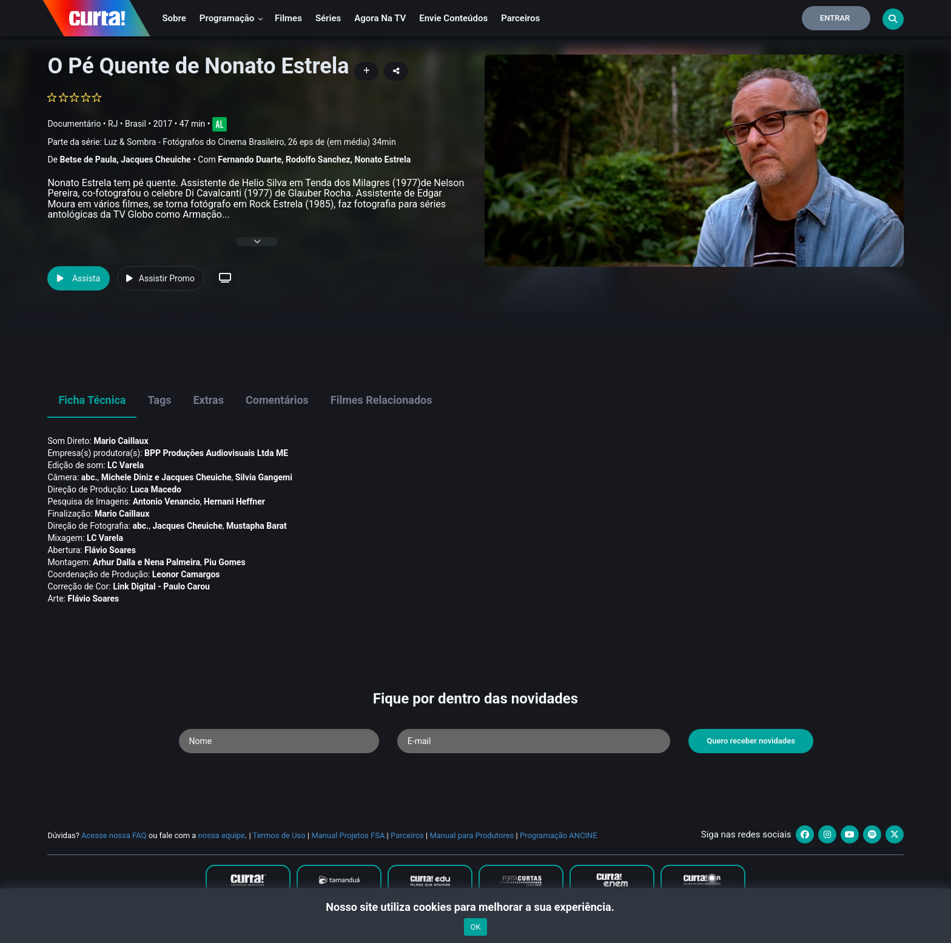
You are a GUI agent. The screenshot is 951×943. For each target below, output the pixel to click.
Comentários (277, 400)
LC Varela (125, 465)
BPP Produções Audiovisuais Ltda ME (216, 453)
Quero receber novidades (751, 740)
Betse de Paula (87, 159)
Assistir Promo (160, 278)
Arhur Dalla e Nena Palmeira (146, 562)
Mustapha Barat (256, 526)
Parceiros (520, 18)
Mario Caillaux (120, 441)
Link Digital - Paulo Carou (161, 586)
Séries (328, 18)
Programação (231, 18)
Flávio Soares (110, 550)
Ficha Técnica (92, 400)
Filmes (288, 18)
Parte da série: (221, 142)
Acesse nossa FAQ (114, 835)
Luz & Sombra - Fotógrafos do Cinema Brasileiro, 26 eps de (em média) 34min (249, 142)
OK (475, 926)
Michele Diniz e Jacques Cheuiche (166, 477)
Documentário (74, 124)
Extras (208, 400)
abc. (89, 477)
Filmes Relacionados (381, 400)
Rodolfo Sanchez (318, 159)
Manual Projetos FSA (348, 835)
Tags (159, 400)
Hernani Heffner (234, 501)
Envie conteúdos (453, 18)
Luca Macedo (155, 489)
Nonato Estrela (383, 159)
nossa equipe (221, 835)
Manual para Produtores (471, 835)
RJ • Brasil (127, 124)
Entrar (835, 17)
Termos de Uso (279, 835)
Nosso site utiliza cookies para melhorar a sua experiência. (475, 907)
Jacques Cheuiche (155, 159)
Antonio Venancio (166, 501)
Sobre (174, 18)
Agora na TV (380, 18)
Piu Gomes (224, 562)
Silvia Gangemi (263, 477)
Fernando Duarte (249, 159)
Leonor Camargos (186, 574)
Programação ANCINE (558, 835)
